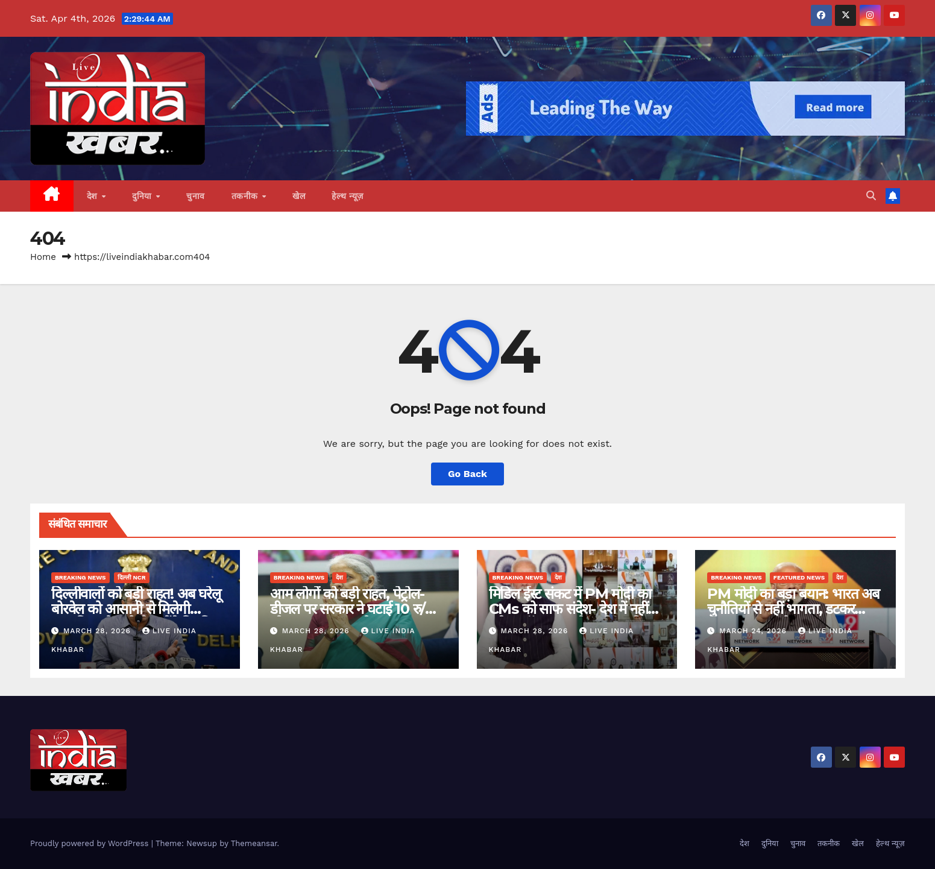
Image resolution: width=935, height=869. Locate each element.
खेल (298, 196)
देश (94, 196)
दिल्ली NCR (132, 577)
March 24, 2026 (754, 631)
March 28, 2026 (98, 631)
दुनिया (143, 196)
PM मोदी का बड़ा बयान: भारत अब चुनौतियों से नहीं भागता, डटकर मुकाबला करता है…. (793, 609)
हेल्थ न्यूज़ (348, 196)
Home (43, 256)
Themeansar (254, 843)
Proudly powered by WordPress (90, 843)
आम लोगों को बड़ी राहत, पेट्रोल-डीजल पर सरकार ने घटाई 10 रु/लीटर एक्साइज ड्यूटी (347, 609)
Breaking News (80, 577)
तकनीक (246, 196)
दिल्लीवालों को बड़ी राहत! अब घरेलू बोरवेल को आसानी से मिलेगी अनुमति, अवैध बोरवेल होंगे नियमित (136, 609)
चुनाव (195, 196)
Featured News (799, 577)
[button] (871, 195)
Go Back (467, 473)
